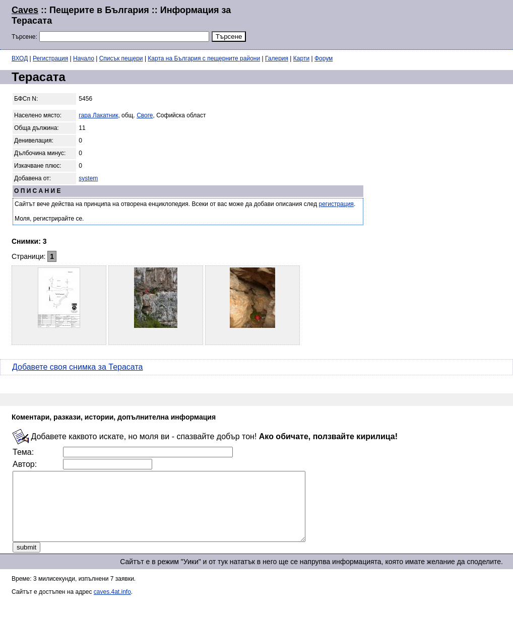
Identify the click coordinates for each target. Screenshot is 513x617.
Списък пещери (121, 58)
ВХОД (20, 58)
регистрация (336, 204)
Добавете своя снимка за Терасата (77, 367)
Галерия (276, 58)
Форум (323, 58)
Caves (25, 10)
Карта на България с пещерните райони (204, 58)
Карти (301, 58)
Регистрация (50, 58)
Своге (145, 115)
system (88, 178)
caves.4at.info (112, 605)
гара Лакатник (98, 115)
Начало (83, 58)
